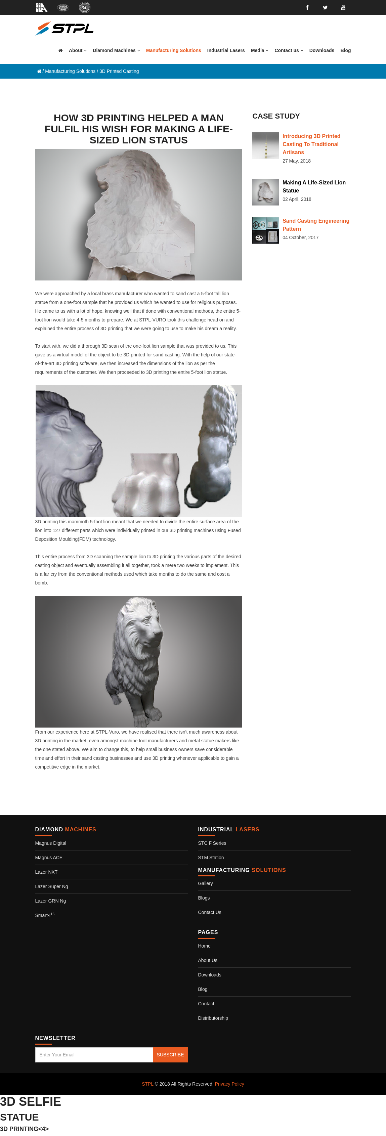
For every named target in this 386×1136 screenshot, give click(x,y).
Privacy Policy (229, 1084)
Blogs (204, 898)
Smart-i (45, 915)
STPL (148, 1084)
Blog (203, 989)
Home (204, 946)
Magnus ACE (49, 857)
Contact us (209, 912)
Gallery (205, 883)
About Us (208, 960)
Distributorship (213, 1018)
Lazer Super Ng (51, 886)
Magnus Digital (51, 843)
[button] (116, 50)
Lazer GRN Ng (50, 901)
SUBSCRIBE (170, 1054)
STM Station (211, 857)
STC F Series (212, 843)
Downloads (209, 974)
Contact (206, 1003)
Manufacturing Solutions (70, 71)
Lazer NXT (46, 872)
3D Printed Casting (119, 71)
